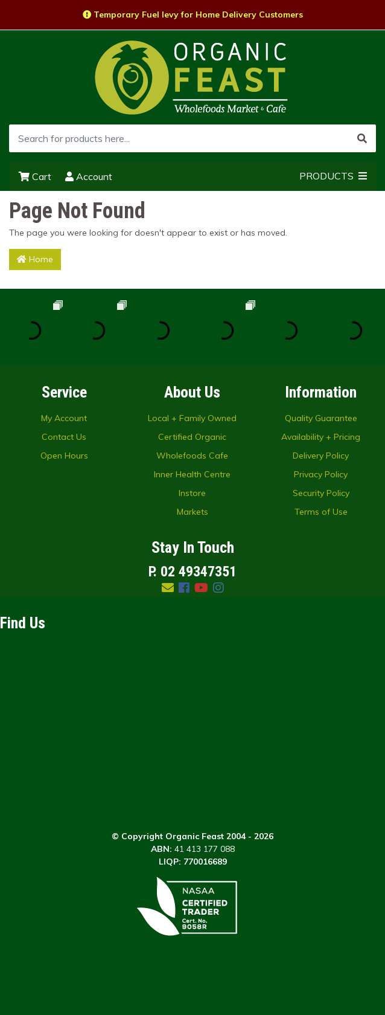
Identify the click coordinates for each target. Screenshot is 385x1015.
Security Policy (321, 493)
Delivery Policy (321, 455)
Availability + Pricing (320, 436)
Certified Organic (192, 436)
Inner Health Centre (192, 474)
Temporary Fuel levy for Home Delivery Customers (193, 14)
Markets (192, 511)
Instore (192, 493)
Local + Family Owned (192, 418)
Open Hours (64, 455)
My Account (64, 418)
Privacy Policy (321, 474)
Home (35, 259)
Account (88, 176)
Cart (35, 176)
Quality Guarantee (321, 418)
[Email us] (168, 587)
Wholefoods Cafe (192, 455)
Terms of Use (321, 511)
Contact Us (64, 436)
